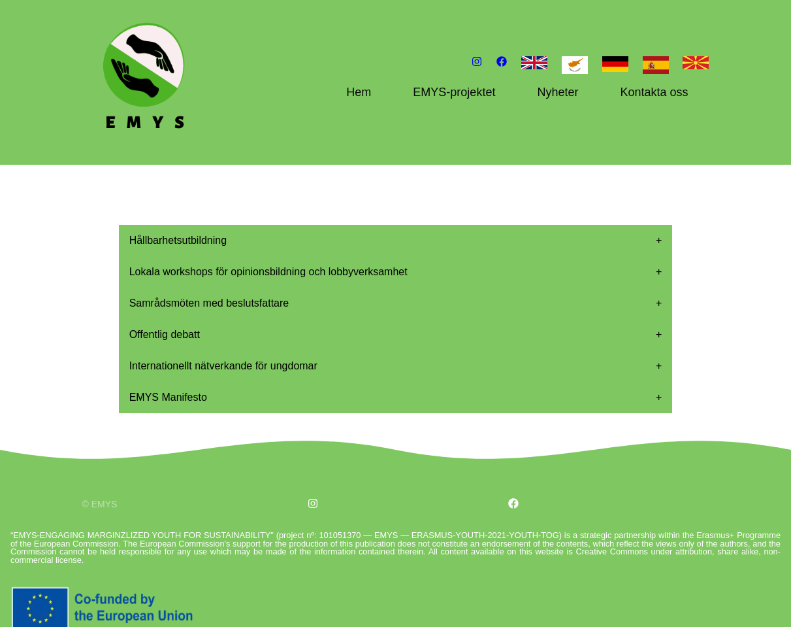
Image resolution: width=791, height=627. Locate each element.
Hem (358, 92)
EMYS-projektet (454, 92)
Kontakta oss (654, 92)
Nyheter (557, 92)
